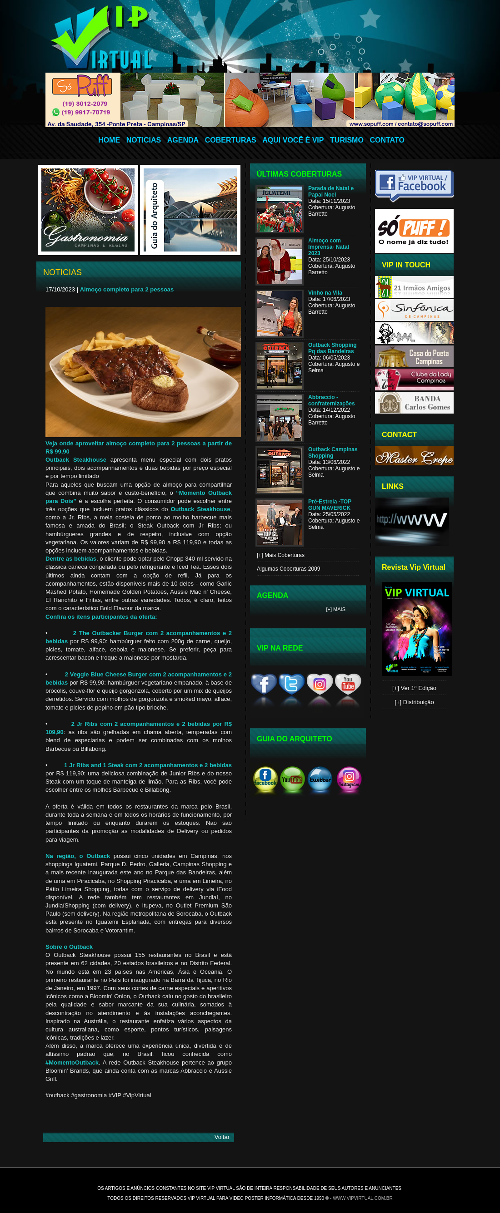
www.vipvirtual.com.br (363, 1198)
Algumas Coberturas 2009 (288, 569)
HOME (109, 140)
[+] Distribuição (414, 702)
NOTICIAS (143, 140)
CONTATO (387, 140)
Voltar (222, 1137)
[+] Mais (336, 609)
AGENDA (183, 140)
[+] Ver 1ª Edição (414, 688)
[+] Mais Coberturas (281, 555)
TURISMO (347, 140)
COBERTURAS (230, 140)
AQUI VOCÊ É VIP (293, 140)
